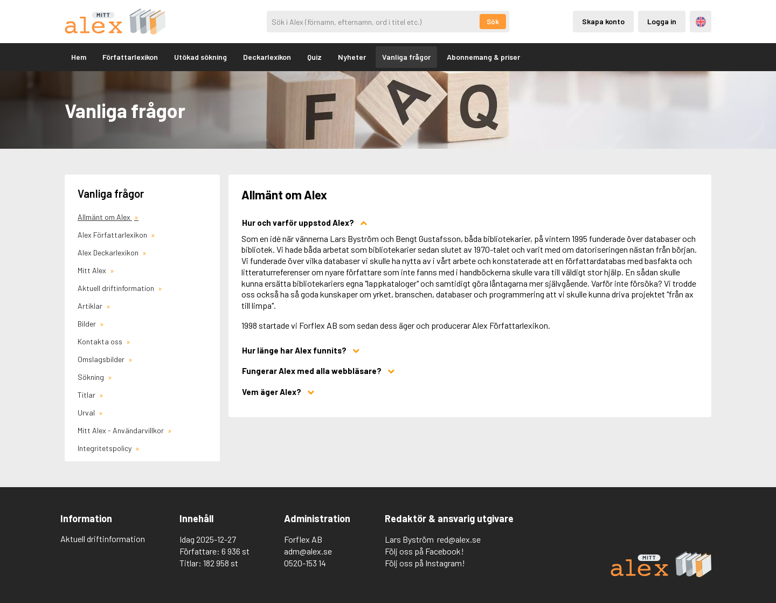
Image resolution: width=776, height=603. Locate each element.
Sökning (92, 377)
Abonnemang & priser (483, 56)
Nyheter (352, 56)
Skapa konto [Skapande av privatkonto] (603, 21)
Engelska (701, 22)
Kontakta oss (101, 341)
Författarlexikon (130, 56)
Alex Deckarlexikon (109, 252)
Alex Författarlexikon (113, 234)
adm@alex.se (308, 551)
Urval (87, 412)
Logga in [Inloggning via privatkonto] (661, 21)
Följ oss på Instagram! (425, 563)
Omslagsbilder (102, 359)
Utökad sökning (200, 56)
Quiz (314, 56)
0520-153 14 (305, 563)
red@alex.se (459, 539)
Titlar (87, 394)
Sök (493, 21)
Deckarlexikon (267, 56)
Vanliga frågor (406, 56)
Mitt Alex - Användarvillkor (121, 430)
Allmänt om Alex (105, 216)
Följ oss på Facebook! (424, 551)
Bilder (88, 323)
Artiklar (91, 305)
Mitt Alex (93, 270)
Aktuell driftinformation (117, 288)
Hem (78, 56)
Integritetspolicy (105, 448)
